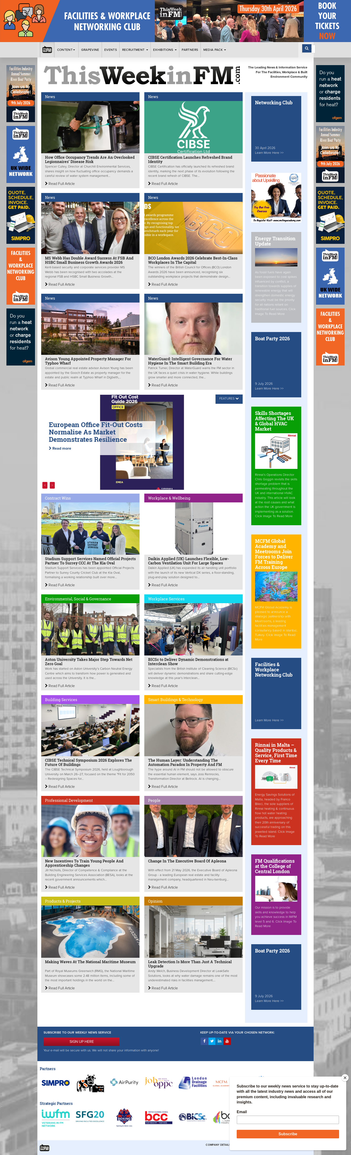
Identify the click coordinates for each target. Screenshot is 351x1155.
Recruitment (135, 50)
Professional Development (69, 800)
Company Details (218, 1144)
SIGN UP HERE (82, 1041)
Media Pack (214, 50)
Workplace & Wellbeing (169, 498)
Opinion (155, 901)
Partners (190, 50)
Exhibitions (165, 50)
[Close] (345, 1077)
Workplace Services (166, 598)
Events (110, 50)
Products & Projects (62, 901)
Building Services (61, 699)
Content (66, 50)
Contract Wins (58, 498)
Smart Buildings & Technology (175, 699)
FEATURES (227, 398)
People (154, 800)
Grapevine (90, 50)
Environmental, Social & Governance (78, 598)
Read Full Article (60, 183)
